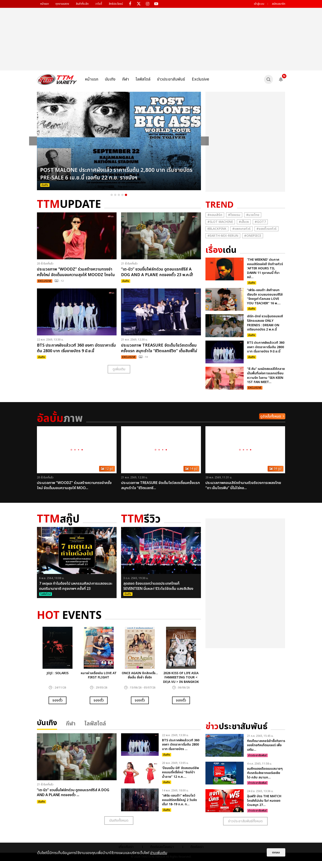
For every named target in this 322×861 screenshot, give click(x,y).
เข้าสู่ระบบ (259, 4)
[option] (119, 141)
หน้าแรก (44, 4)
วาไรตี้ (98, 4)
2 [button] (115, 195)
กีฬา (125, 79)
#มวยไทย (252, 215)
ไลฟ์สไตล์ (143, 79)
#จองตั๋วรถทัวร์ (266, 228)
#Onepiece (252, 235)
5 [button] (126, 195)
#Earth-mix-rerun (222, 235)
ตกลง (276, 852)
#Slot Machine (220, 222)
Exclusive (200, 79)
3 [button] (119, 195)
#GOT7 (260, 222)
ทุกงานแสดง (62, 4)
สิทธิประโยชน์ (116, 4)
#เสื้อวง (244, 222)
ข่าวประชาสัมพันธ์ (171, 79)
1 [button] (112, 195)
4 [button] (122, 195)
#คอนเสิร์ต (214, 215)
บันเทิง (110, 79)
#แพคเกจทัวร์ (241, 228)
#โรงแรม (234, 215)
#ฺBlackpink (216, 228)
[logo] (57, 79)
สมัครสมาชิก (278, 4)
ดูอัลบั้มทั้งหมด (270, 416)
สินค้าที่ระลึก (82, 4)
